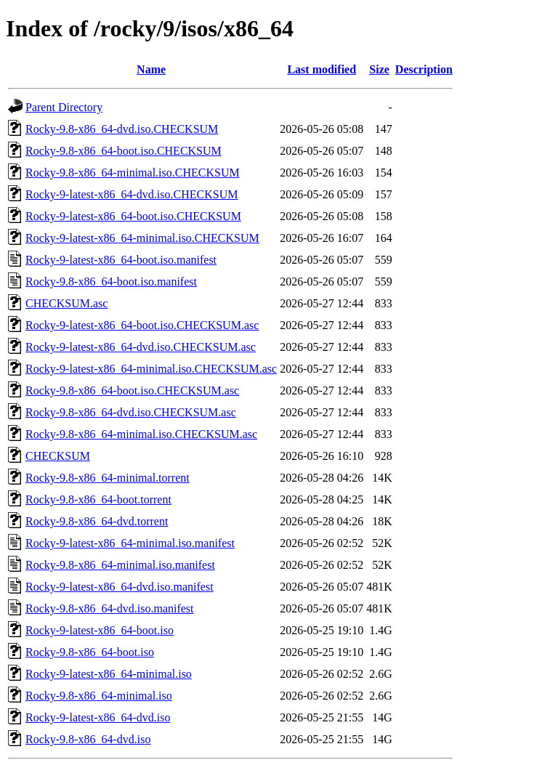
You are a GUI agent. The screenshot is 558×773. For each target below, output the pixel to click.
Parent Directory (63, 107)
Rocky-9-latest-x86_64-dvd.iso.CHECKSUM (131, 194)
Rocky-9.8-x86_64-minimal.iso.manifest (120, 565)
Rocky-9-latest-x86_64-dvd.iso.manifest (119, 586)
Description (424, 69)
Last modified (321, 69)
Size (379, 69)
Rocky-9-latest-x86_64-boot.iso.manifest (121, 260)
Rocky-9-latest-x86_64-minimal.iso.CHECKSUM (142, 238)
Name (151, 69)
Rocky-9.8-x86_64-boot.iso (89, 652)
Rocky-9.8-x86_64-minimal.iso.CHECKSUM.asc (141, 434)
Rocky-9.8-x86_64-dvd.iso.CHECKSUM (121, 129)
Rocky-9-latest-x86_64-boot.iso (99, 630)
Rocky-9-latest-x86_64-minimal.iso (108, 674)
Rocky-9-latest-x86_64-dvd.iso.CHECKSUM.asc (140, 347)
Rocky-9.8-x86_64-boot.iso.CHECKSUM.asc (132, 390)
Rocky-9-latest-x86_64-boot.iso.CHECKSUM (133, 216)
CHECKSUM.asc (66, 303)
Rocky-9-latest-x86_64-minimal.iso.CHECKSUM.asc (151, 369)
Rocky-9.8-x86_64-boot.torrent (98, 499)
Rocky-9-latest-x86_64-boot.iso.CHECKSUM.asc (142, 325)
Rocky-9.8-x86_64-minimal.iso (98, 695)
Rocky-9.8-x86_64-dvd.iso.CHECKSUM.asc (130, 412)
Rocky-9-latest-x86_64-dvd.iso (98, 717)
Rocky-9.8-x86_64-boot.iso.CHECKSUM (123, 151)
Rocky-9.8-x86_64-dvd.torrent (96, 521)
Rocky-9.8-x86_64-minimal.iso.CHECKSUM (132, 172)
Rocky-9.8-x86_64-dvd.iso (87, 739)
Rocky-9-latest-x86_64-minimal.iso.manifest (130, 543)
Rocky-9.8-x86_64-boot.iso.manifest (111, 281)
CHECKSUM (57, 456)
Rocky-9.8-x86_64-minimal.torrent (107, 478)
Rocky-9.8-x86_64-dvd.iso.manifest (109, 608)
